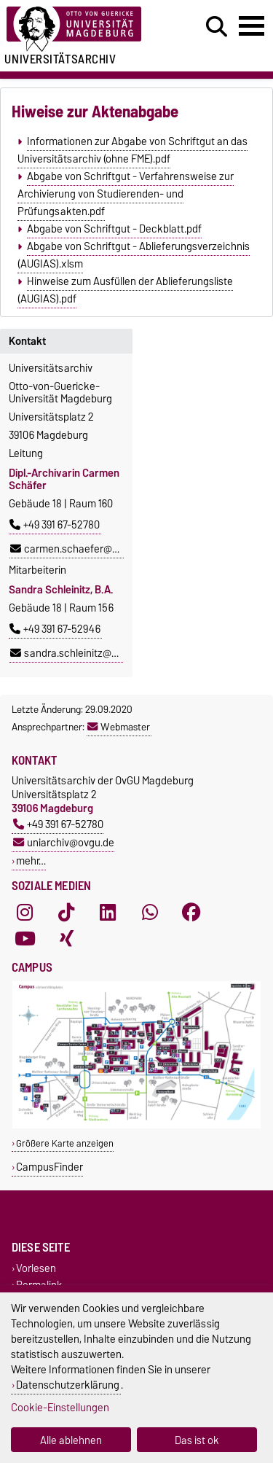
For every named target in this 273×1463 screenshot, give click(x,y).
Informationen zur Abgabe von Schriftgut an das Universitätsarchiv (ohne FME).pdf (132, 150)
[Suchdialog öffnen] (216, 26)
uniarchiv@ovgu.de (63, 842)
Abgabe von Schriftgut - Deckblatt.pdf (114, 229)
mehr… (31, 860)
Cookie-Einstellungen (60, 1407)
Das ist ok (197, 1440)
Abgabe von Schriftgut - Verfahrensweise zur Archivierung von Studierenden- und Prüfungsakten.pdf (125, 194)
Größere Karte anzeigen (65, 1143)
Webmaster (118, 727)
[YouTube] (25, 938)
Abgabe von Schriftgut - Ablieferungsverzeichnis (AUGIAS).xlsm (133, 255)
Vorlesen (36, 1268)
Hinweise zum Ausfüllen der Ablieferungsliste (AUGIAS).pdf (124, 290)
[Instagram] (25, 912)
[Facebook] (191, 912)
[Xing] (66, 938)
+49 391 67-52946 (54, 629)
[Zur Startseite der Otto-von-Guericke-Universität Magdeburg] (84, 29)
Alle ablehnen (71, 1440)
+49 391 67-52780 (54, 525)
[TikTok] (66, 912)
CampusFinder (49, 1167)
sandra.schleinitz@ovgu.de (79, 653)
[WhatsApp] (150, 912)
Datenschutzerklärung (67, 1385)
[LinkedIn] (108, 912)
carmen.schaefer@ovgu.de (79, 549)
